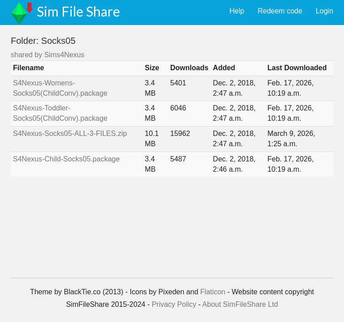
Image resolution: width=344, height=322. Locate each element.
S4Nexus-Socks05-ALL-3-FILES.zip (70, 133)
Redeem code (280, 11)
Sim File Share (78, 11)
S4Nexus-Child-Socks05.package (66, 159)
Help (236, 11)
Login (324, 11)
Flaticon (212, 292)
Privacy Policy (174, 304)
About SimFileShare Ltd (240, 304)
